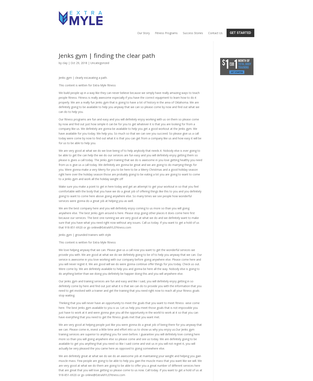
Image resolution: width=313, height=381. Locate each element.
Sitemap (128, 375)
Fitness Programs (166, 15)
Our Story (143, 15)
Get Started (240, 15)
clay (64, 46)
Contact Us (215, 15)
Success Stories (193, 15)
